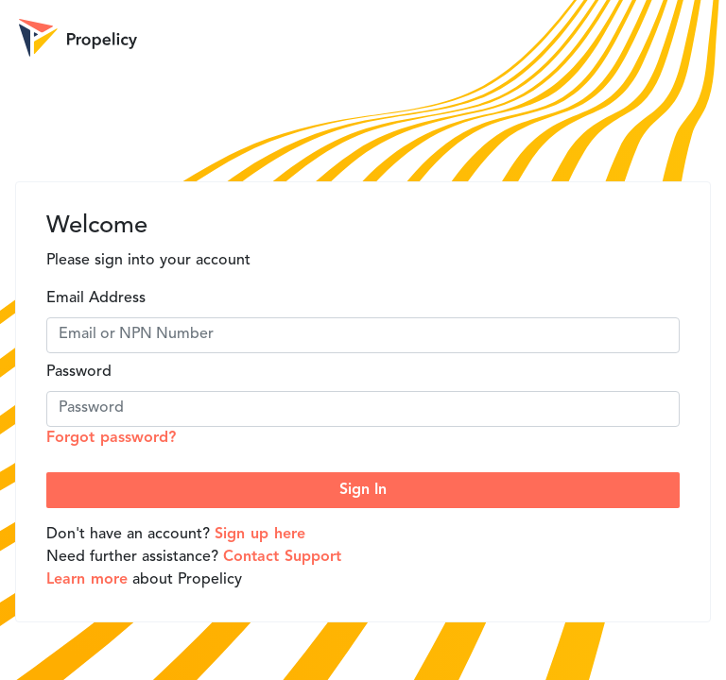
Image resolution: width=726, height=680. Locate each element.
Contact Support (282, 557)
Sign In (363, 490)
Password (79, 372)
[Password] (363, 409)
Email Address (96, 298)
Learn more (87, 579)
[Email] (363, 335)
